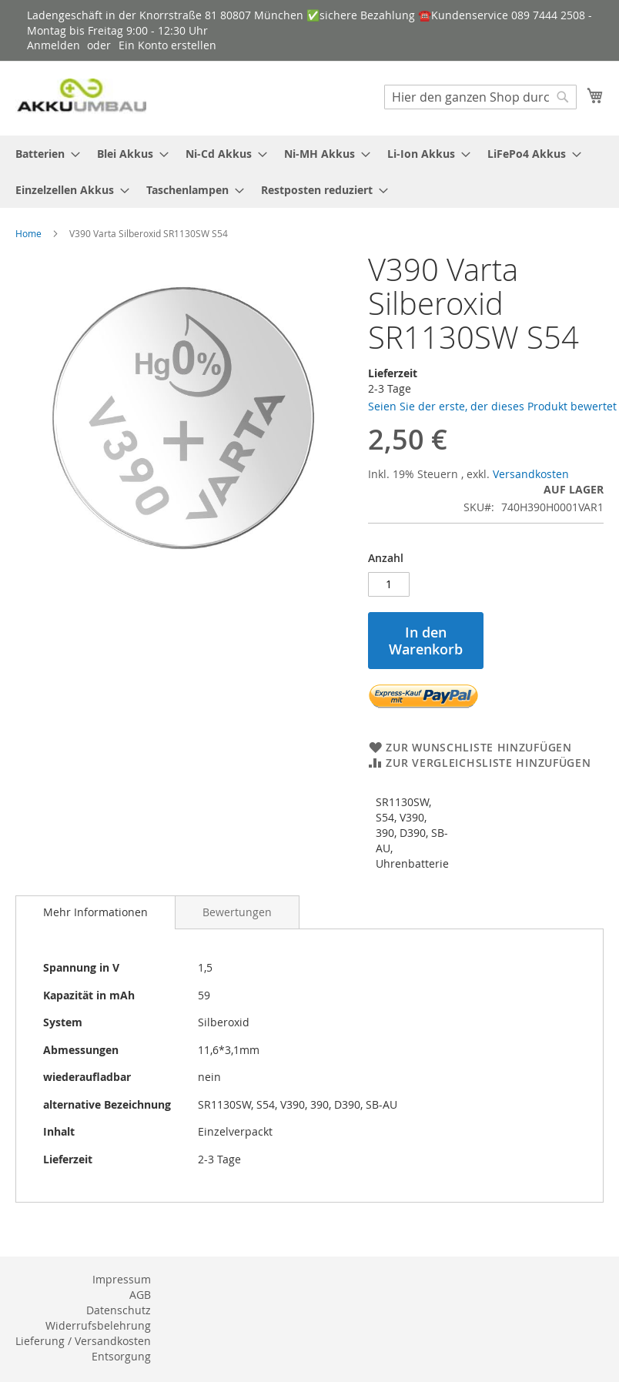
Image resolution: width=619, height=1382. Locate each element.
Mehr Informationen (95, 912)
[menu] (309, 172)
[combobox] (480, 97)
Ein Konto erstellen (167, 45)
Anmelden (53, 45)
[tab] (95, 912)
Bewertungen (237, 912)
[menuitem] (43, 154)
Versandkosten (531, 474)
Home (28, 233)
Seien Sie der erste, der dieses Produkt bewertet (492, 406)
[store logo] (80, 97)
